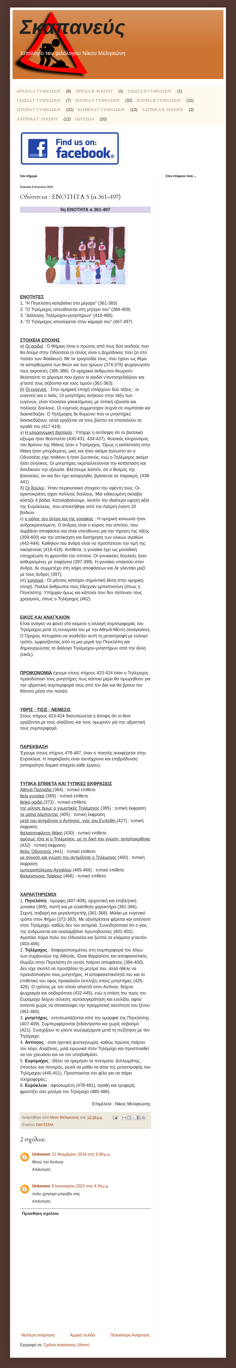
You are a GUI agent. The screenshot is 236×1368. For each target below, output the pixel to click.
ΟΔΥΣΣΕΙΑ (84, 119)
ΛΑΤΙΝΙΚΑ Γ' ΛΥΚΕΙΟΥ (37, 119)
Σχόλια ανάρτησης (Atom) (66, 1345)
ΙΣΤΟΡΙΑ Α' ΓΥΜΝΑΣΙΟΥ (97, 100)
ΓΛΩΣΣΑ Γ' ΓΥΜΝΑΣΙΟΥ (39, 100)
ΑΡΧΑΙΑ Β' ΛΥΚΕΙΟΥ (94, 91)
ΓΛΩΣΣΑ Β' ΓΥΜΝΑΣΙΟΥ (150, 91)
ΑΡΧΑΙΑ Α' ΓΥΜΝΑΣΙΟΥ (39, 91)
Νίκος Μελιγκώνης (65, 1117)
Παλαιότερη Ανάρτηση (129, 1335)
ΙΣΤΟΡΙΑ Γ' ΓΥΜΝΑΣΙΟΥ (39, 110)
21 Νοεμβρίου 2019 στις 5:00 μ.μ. (81, 1154)
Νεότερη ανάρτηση (38, 1335)
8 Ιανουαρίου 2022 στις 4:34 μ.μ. (80, 1186)
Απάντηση (41, 1169)
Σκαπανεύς (72, 27)
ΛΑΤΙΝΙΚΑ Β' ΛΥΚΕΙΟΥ (163, 110)
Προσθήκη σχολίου (40, 1213)
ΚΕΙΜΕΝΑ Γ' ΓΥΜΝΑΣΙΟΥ (101, 110)
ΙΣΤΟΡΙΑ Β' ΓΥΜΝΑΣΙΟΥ (159, 100)
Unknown (41, 1154)
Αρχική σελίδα (82, 1335)
